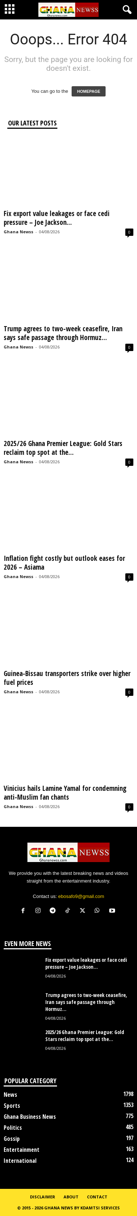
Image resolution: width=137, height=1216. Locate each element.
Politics (13, 1128)
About (71, 1196)
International (20, 1161)
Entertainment (21, 1150)
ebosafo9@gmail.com (81, 896)
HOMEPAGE (88, 91)
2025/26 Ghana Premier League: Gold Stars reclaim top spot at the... (63, 448)
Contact (97, 1196)
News (10, 1095)
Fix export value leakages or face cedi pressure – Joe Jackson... (57, 218)
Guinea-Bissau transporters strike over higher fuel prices (67, 678)
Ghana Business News (30, 1117)
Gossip (12, 1139)
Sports (12, 1106)
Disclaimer (42, 1196)
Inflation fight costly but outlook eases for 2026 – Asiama (64, 563)
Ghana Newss (18, 231)
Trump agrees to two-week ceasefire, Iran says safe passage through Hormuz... (63, 333)
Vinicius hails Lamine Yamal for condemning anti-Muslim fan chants (65, 793)
